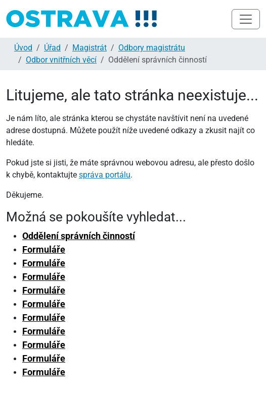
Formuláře (43, 249)
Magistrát (89, 47)
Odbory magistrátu (151, 47)
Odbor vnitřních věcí (61, 60)
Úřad (52, 47)
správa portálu (104, 175)
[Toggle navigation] (246, 19)
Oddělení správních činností (78, 235)
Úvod (23, 47)
